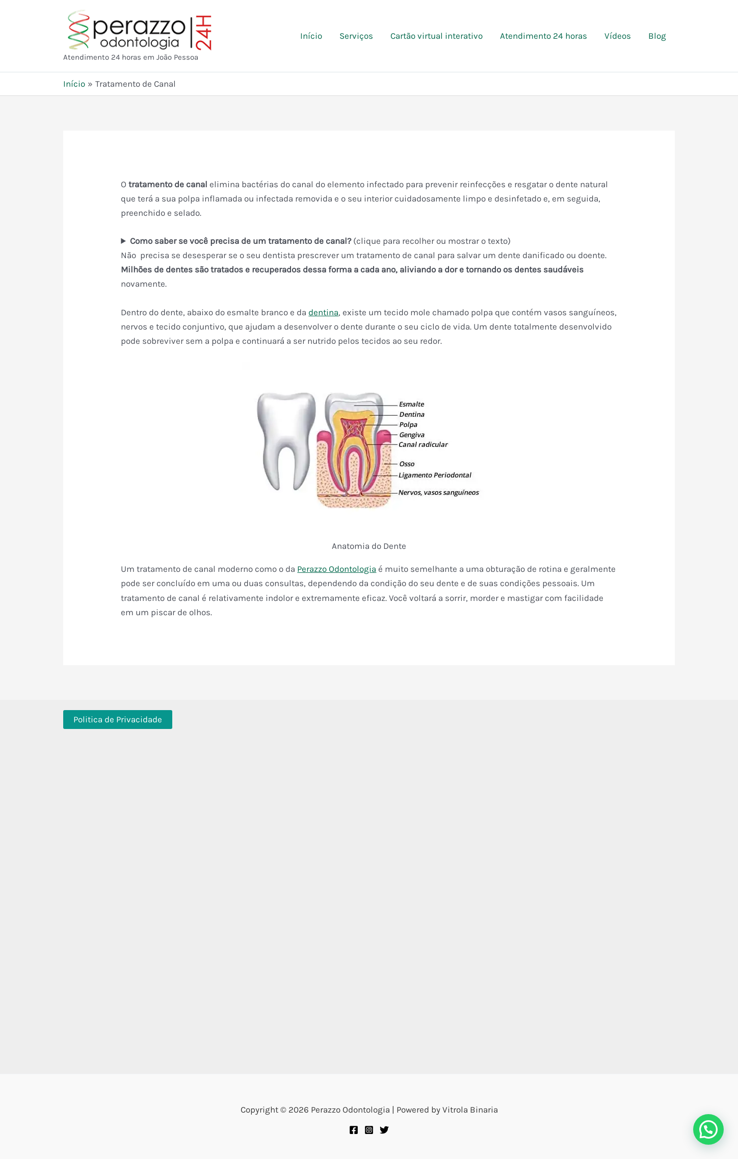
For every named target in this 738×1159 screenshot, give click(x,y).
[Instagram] (369, 1130)
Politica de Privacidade (117, 719)
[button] (708, 1129)
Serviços (356, 36)
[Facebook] (353, 1130)
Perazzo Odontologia (336, 569)
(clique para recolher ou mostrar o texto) (320, 241)
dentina (323, 312)
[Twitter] (384, 1130)
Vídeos (617, 36)
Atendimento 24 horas (543, 36)
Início (311, 36)
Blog (657, 36)
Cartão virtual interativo (436, 36)
